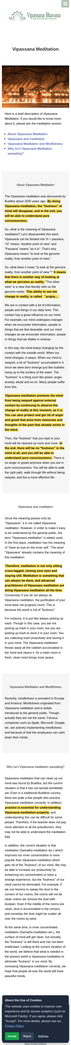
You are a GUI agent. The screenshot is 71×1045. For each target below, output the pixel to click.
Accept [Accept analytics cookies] (12, 1036)
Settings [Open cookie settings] (43, 1036)
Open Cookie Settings (35, 1043)
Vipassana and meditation (26, 139)
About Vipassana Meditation (28, 134)
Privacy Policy (14, 1026)
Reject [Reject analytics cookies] (27, 1036)
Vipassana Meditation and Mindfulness (35, 144)
